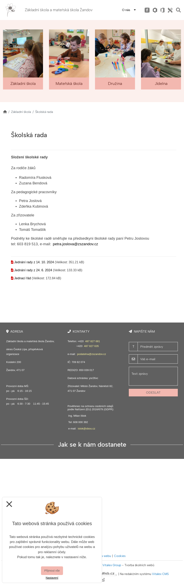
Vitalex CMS (160, 574)
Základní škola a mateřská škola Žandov (59, 10)
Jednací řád (22, 278)
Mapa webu (103, 556)
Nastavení (52, 577)
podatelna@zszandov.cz (91, 354)
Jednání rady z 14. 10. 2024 (34, 262)
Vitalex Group (111, 565)
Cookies (120, 556)
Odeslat (153, 392)
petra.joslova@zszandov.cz (75, 244)
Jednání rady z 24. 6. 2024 (33, 270)
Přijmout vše (52, 570)
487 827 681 (92, 341)
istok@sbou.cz (86, 428)
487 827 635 (91, 346)
